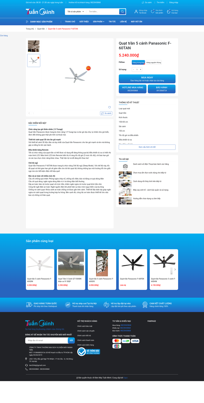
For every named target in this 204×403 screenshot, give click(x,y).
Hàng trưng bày (139, 63)
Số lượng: (123, 69)
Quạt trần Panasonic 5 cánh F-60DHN (163, 280)
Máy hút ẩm (136, 22)
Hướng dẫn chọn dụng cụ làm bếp (146, 198)
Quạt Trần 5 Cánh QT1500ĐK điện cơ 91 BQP (69, 280)
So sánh (147, 2)
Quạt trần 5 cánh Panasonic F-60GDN (39, 280)
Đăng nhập (173, 2)
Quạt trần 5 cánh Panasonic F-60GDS (101, 280)
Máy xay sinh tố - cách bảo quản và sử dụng (150, 190)
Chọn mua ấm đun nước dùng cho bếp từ (149, 173)
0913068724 (161, 89)
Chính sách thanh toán (85, 340)
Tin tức (112, 22)
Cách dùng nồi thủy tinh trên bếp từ (147, 181)
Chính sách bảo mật (84, 326)
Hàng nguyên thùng (153, 62)
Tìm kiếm (160, 2)
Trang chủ (70, 22)
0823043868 (95, 2)
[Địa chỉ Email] (50, 340)
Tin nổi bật (124, 159)
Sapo (125, 378)
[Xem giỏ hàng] (172, 11)
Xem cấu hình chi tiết (147, 147)
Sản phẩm (98, 22)
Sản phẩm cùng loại (39, 241)
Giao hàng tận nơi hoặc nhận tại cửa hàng (147, 79)
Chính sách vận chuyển (85, 331)
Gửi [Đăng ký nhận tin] (71, 340)
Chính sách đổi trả (84, 336)
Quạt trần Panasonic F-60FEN (132, 279)
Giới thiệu (84, 22)
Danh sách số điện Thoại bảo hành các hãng (151, 164)
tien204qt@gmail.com (37, 365)
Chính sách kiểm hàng (85, 345)
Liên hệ (123, 22)
